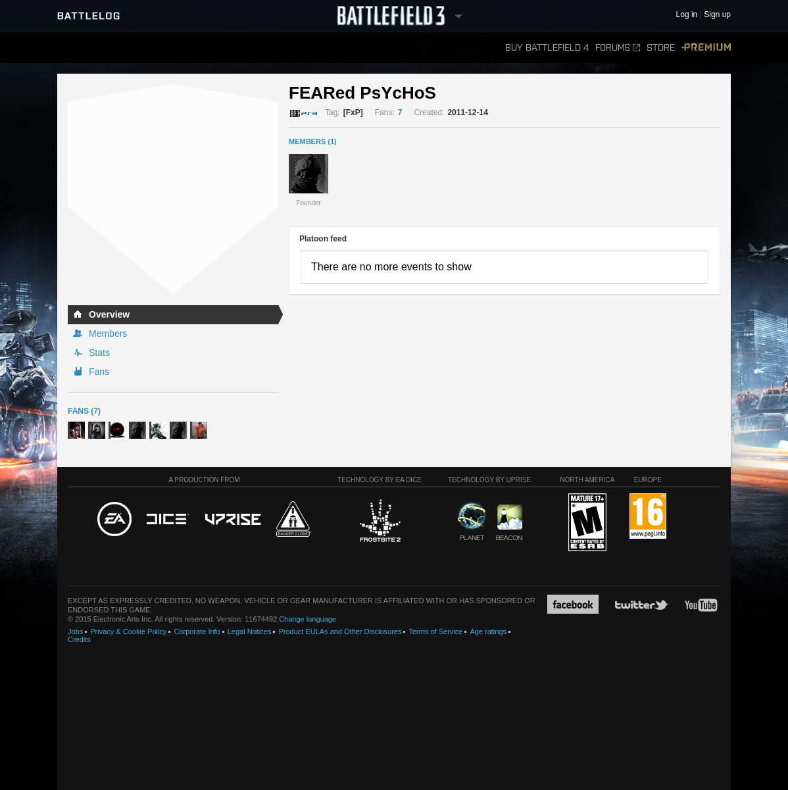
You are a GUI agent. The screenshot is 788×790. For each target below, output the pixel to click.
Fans (99, 371)
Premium (706, 47)
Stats (99, 352)
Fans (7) (84, 411)
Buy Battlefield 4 (547, 47)
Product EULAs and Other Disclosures (339, 631)
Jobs (75, 631)
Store (661, 47)
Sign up (717, 15)
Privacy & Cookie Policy (128, 631)
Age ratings (488, 631)
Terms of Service (435, 631)
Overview (109, 314)
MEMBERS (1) (313, 141)
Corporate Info (197, 631)
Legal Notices (250, 631)
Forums (617, 47)
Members (108, 333)
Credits (79, 639)
